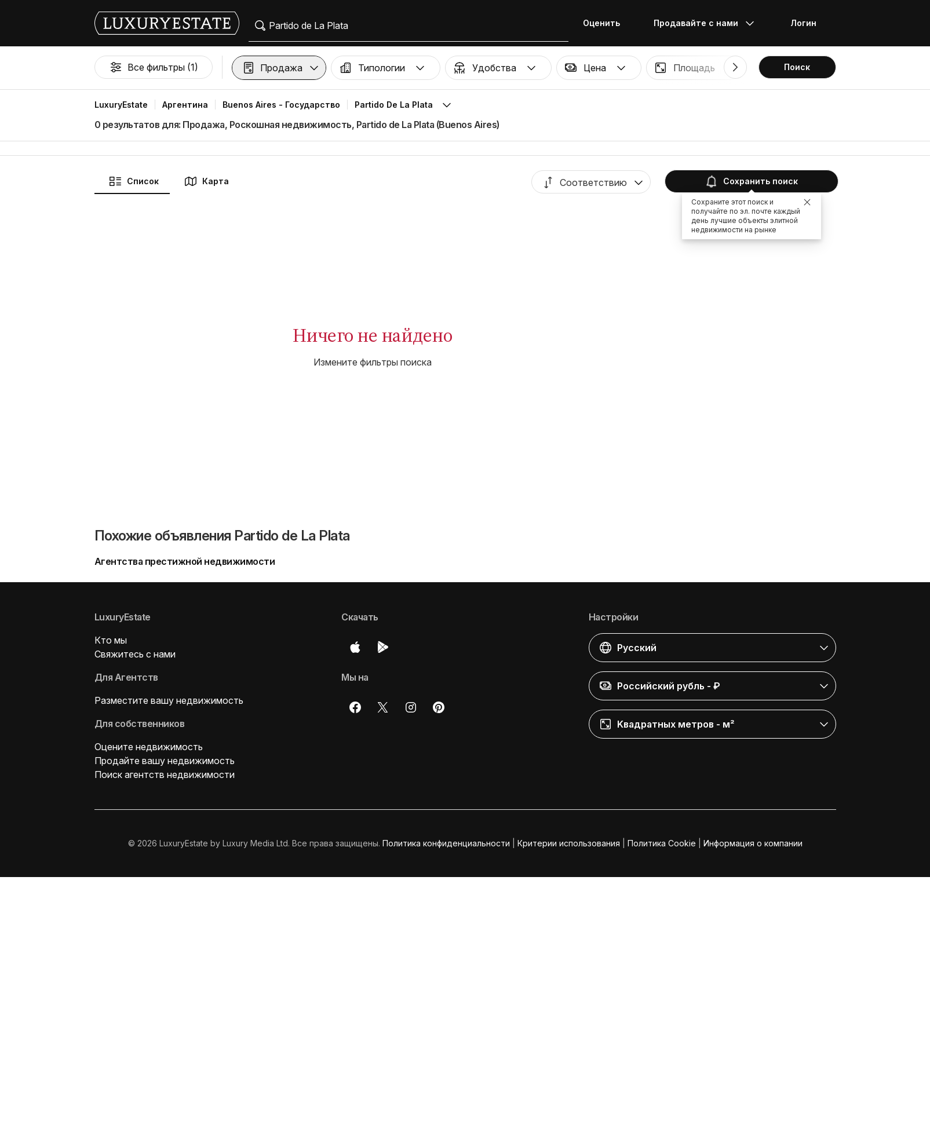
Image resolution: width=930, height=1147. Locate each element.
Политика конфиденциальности (446, 843)
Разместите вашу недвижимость (168, 700)
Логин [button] (803, 23)
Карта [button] (206, 181)
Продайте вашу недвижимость (164, 760)
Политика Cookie (662, 843)
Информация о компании (753, 843)
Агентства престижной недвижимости (184, 561)
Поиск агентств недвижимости (164, 774)
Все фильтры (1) (153, 67)
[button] (279, 67)
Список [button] (133, 181)
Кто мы (110, 640)
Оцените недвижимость (148, 747)
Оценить (601, 23)
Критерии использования (568, 843)
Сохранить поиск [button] (750, 182)
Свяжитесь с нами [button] (135, 654)
